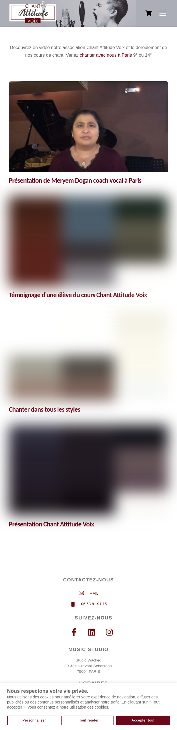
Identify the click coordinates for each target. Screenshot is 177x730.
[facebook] (75, 632)
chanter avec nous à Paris (106, 55)
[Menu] (162, 13)
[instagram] (111, 632)
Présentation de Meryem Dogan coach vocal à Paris (75, 180)
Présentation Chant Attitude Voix (51, 524)
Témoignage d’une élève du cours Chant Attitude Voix (78, 295)
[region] (88, 706)
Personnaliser (34, 720)
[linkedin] (93, 632)
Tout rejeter (89, 720)
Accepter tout (143, 720)
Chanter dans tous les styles (44, 409)
